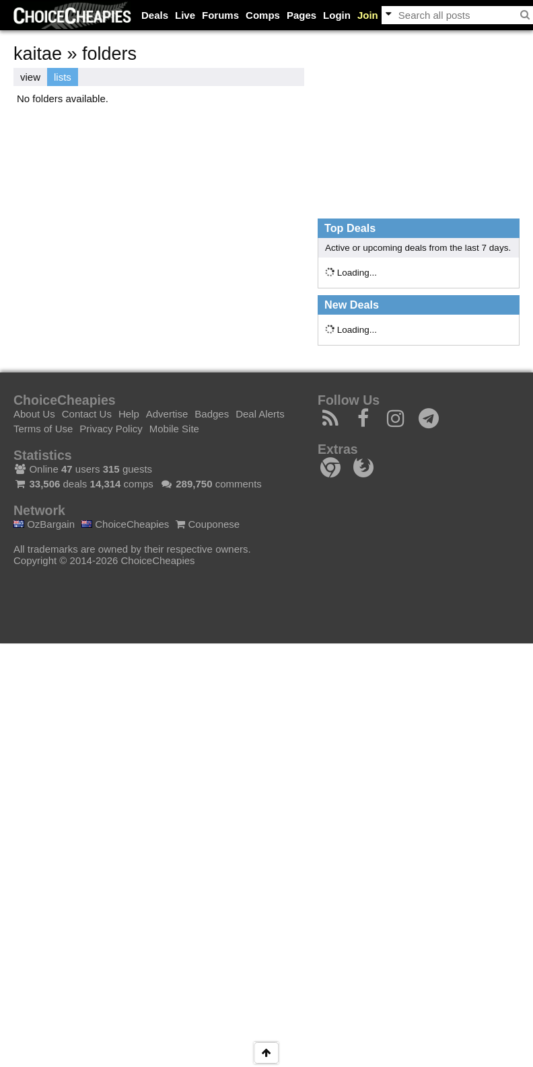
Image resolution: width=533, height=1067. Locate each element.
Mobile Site (174, 428)
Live (185, 15)
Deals (154, 15)
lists (62, 77)
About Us (34, 414)
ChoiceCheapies (125, 524)
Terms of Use (43, 428)
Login (337, 15)
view (30, 77)
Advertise (167, 414)
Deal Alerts (260, 414)
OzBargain (44, 524)
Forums (220, 15)
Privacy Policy (110, 428)
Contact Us (87, 414)
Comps (263, 15)
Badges (211, 414)
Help (128, 414)
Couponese (208, 524)
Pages (301, 15)
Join (367, 15)
